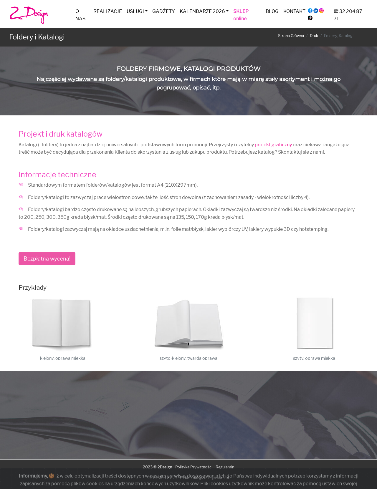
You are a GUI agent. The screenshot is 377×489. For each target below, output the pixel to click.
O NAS (80, 15)
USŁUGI (135, 11)
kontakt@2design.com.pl (204, 477)
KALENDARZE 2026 (202, 11)
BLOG (272, 11)
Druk (314, 36)
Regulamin (225, 467)
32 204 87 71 (162, 477)
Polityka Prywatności (193, 467)
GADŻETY (163, 11)
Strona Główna (291, 36)
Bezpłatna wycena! (47, 259)
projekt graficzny (273, 144)
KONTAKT (294, 11)
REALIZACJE (107, 11)
